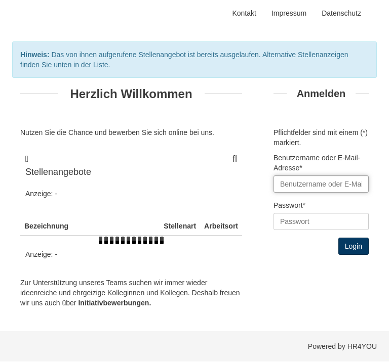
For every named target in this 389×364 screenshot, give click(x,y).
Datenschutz (341, 13)
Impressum (288, 13)
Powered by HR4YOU (342, 346)
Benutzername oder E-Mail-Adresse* (317, 163)
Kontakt (244, 13)
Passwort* (289, 205)
